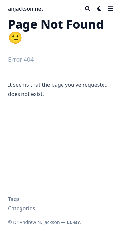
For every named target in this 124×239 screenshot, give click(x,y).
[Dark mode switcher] (99, 8)
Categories (21, 208)
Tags (14, 199)
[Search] (87, 8)
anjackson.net (25, 8)
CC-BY (73, 222)
